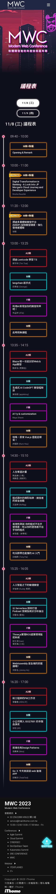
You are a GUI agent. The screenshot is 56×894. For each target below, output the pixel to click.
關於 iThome (16, 887)
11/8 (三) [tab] (28, 102)
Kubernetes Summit (19, 850)
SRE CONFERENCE (19, 853)
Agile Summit (16, 834)
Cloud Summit (16, 838)
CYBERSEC (15, 842)
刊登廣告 (9, 883)
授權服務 (33, 883)
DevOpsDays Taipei (19, 846)
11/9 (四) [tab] (28, 113)
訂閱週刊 (21, 883)
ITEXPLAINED (16, 867)
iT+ (11, 871)
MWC (12, 857)
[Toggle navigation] (48, 5)
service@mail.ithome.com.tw (23, 821)
